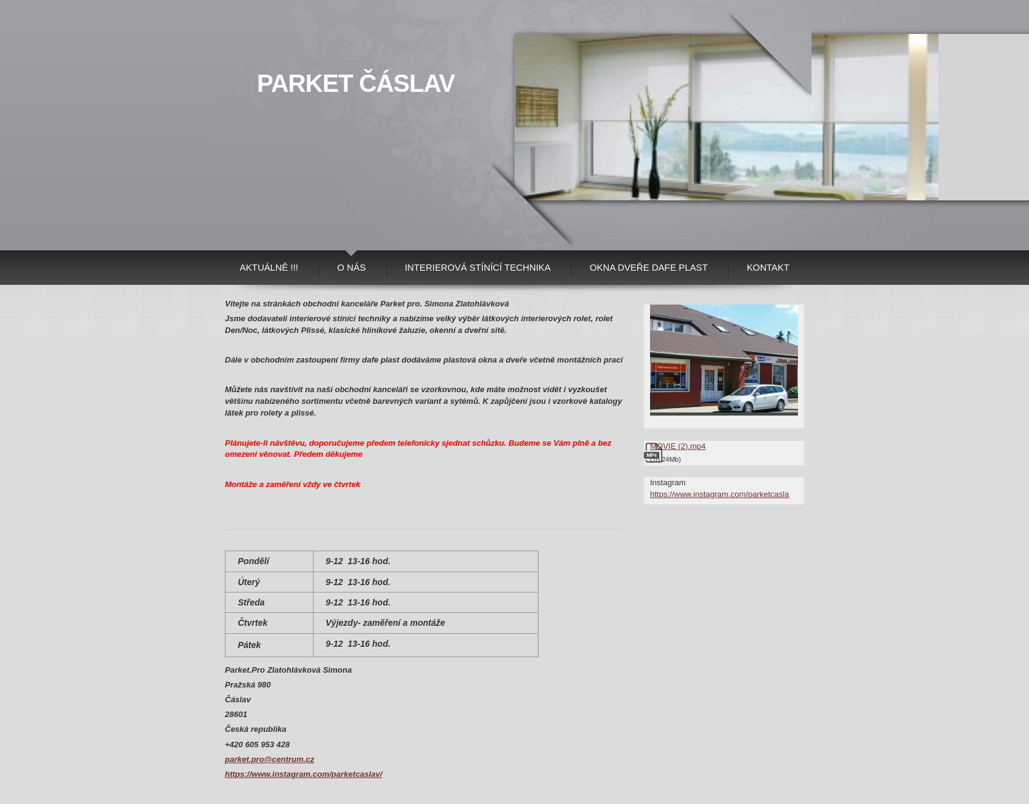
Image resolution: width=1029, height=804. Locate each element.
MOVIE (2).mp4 (678, 446)
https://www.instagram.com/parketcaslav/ (303, 774)
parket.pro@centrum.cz (269, 759)
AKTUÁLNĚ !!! (269, 268)
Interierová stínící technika (478, 268)
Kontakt (768, 268)
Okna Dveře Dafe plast (649, 268)
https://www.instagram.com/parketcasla (719, 494)
